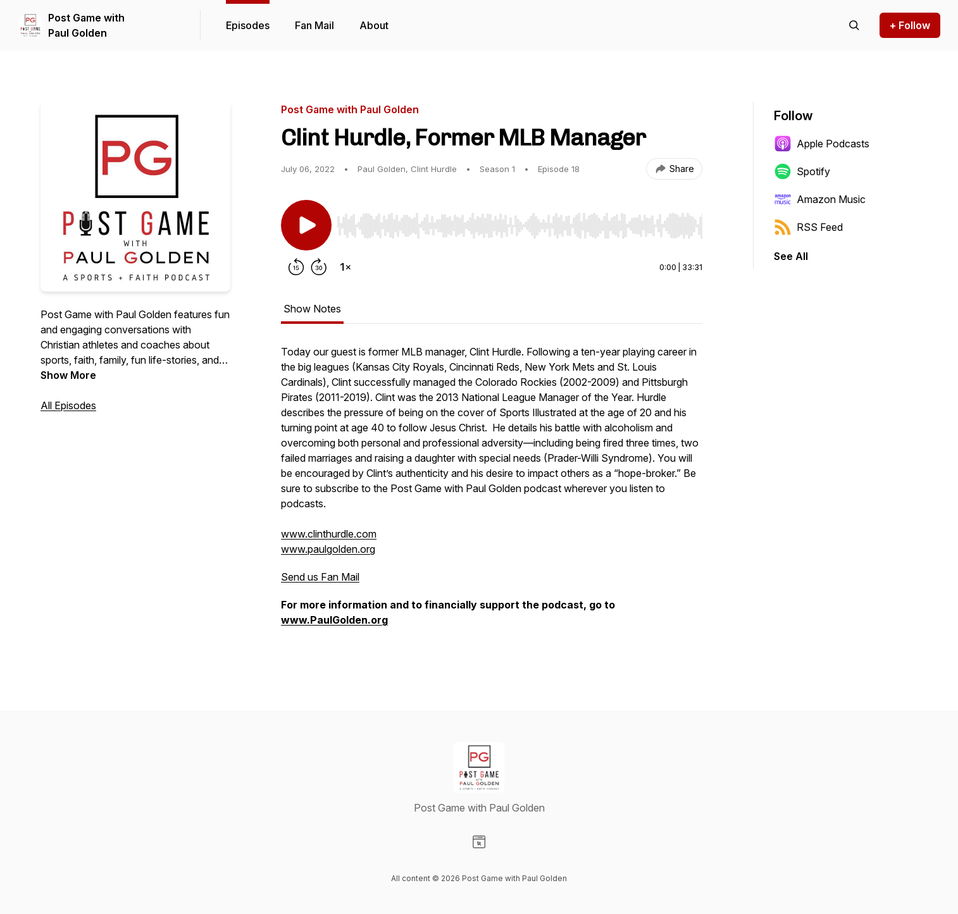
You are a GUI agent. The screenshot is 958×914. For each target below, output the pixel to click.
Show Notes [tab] (312, 308)
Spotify (802, 171)
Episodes (248, 25)
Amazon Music (820, 199)
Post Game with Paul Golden (86, 25)
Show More (68, 375)
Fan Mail (314, 25)
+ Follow (910, 25)
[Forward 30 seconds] (319, 267)
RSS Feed (808, 227)
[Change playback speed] (345, 267)
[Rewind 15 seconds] (296, 267)
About (374, 25)
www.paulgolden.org (328, 549)
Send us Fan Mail (320, 577)
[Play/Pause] (306, 225)
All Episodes (68, 405)
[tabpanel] (491, 492)
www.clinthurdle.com (328, 534)
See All (791, 256)
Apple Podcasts (821, 143)
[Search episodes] (854, 25)
